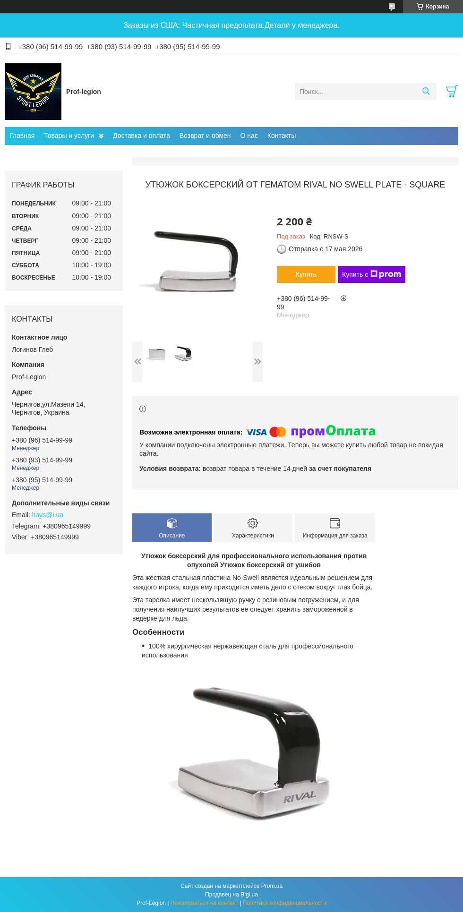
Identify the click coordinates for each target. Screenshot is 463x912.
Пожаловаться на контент (204, 903)
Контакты (281, 135)
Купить (306, 274)
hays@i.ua (47, 515)
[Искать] (426, 91)
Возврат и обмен (205, 135)
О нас (249, 135)
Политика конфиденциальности (284, 903)
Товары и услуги (69, 135)
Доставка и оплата (141, 135)
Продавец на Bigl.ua (231, 894)
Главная (21, 135)
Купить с (371, 274)
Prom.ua (272, 886)
